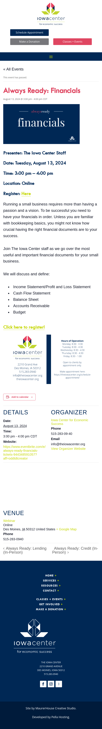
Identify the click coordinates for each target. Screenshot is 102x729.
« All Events (13, 69)
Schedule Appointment (29, 32)
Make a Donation (29, 41)
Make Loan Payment (72, 32)
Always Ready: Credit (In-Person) (75, 550)
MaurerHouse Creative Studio (55, 708)
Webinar (9, 521)
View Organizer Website (68, 448)
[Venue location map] (51, 485)
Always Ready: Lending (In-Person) (24, 550)
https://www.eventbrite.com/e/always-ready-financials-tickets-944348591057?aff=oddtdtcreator (24, 452)
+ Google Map (66, 529)
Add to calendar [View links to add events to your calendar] (20, 397)
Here (26, 193)
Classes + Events (72, 41)
